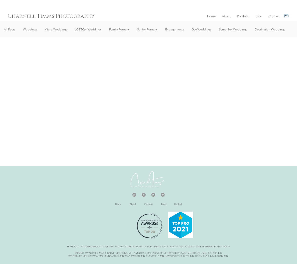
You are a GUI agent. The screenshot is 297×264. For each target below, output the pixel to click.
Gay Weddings (201, 29)
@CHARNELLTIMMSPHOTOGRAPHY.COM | (162, 246)
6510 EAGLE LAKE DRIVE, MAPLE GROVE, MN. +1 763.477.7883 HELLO (103, 246)
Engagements (174, 29)
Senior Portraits (147, 29)
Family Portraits (119, 29)
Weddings (30, 29)
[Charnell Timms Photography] (52, 16)
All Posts (9, 29)
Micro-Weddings (56, 29)
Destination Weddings (270, 29)
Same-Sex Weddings (233, 29)
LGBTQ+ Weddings (88, 29)
